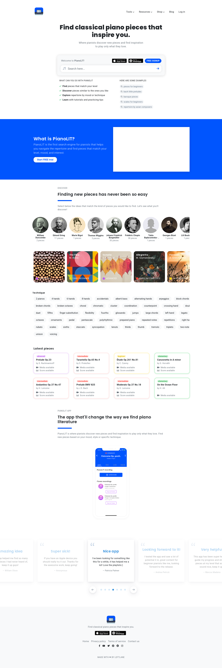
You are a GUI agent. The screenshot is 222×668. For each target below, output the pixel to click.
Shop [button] (161, 11)
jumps (135, 313)
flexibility (89, 313)
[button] (92, 589)
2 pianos (40, 298)
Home (86, 641)
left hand (169, 313)
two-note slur (187, 327)
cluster (113, 305)
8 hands (86, 298)
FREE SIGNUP (153, 61)
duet (38, 313)
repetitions (169, 320)
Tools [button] (130, 11)
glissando (120, 313)
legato (184, 313)
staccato (80, 327)
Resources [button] (145, 11)
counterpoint (150, 305)
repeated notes (149, 320)
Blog (171, 11)
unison (39, 334)
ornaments (56, 320)
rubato (39, 327)
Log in (182, 11)
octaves (40, 320)
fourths (104, 313)
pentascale (87, 320)
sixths (66, 327)
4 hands (56, 298)
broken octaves (65, 305)
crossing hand (171, 305)
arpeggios (164, 298)
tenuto (114, 327)
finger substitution (69, 313)
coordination (130, 305)
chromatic (98, 305)
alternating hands (143, 298)
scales (53, 327)
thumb (141, 327)
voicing (53, 334)
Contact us (133, 641)
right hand (187, 320)
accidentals (103, 298)
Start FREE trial (45, 159)
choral (83, 305)
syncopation (98, 327)
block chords (182, 298)
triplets (169, 327)
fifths (50, 313)
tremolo (155, 327)
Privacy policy (98, 641)
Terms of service (117, 641)
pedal (71, 320)
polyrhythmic (106, 320)
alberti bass (121, 298)
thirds (128, 327)
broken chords (43, 305)
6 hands (71, 298)
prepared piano (127, 320)
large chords (152, 313)
